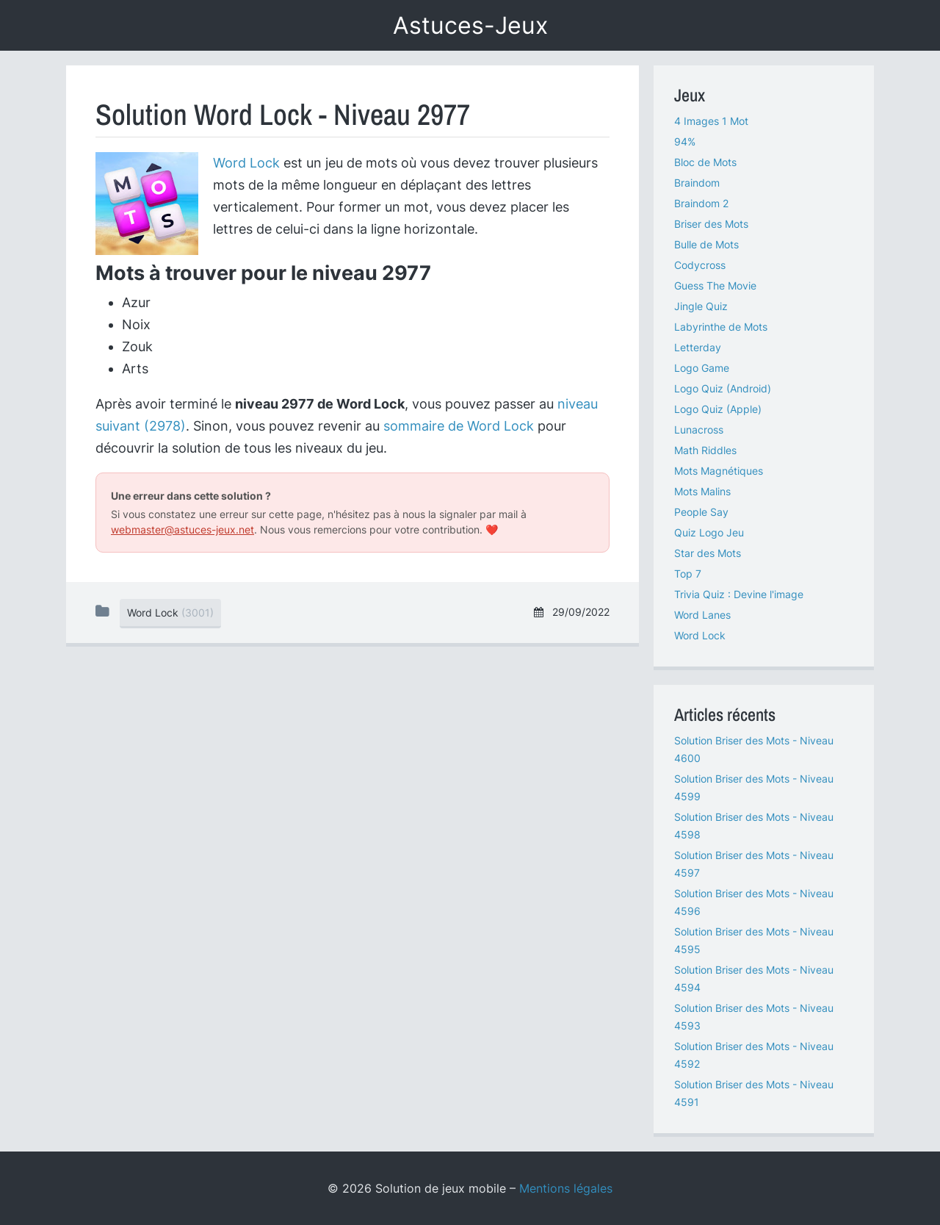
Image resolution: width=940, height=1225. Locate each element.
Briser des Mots (711, 224)
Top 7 (687, 573)
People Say (701, 512)
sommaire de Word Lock (458, 426)
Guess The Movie (715, 285)
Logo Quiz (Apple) (718, 409)
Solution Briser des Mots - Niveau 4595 (754, 940)
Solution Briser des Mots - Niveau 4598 (754, 826)
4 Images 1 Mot (711, 121)
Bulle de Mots (706, 244)
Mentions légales (565, 1188)
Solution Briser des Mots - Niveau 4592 (754, 1055)
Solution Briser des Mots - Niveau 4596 (754, 902)
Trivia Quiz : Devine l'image (738, 594)
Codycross (700, 265)
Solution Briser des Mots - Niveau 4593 (754, 1017)
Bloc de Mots (705, 162)
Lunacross (698, 429)
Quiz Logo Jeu (709, 532)
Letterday (697, 347)
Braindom (697, 182)
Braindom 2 (701, 203)
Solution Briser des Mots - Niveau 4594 (754, 978)
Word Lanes (702, 614)
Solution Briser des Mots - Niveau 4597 (754, 864)
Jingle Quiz (701, 306)
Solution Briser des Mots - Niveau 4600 (754, 749)
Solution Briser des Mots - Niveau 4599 (754, 787)
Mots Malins (702, 491)
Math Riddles (705, 450)
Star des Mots (707, 553)
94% (684, 141)
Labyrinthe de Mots (720, 326)
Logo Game (701, 368)
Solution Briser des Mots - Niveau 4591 (754, 1093)
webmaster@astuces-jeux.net (182, 529)
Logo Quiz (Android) (722, 388)
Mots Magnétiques (718, 470)
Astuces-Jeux (470, 25)
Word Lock (246, 162)
